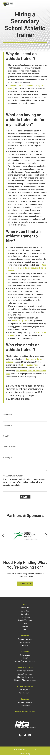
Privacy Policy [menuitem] (25, 754)
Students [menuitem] (25, 651)
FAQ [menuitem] (25, 629)
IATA (21, 750)
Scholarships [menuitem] (25, 655)
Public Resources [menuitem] (25, 693)
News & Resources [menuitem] (25, 686)
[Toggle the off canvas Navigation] (45, 4)
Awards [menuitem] (25, 645)
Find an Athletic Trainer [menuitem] (25, 712)
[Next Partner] (46, 536)
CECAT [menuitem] (25, 658)
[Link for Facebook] (20, 735)
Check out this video (29, 365)
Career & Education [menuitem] (25, 667)
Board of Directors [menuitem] (25, 620)
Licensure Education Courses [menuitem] (25, 680)
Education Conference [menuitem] (25, 677)
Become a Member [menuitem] (25, 639)
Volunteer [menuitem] (25, 626)
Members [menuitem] (25, 636)
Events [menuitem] (25, 623)
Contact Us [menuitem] (25, 611)
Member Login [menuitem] (25, 642)
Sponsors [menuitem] (25, 699)
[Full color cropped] (9, 4)
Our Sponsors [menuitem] (25, 706)
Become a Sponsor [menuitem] (25, 702)
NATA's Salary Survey (20, 321)
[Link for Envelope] (30, 735)
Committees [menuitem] (25, 617)
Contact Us (25, 584)
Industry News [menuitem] (25, 690)
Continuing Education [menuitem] (25, 671)
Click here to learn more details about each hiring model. (27, 268)
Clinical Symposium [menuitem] (25, 674)
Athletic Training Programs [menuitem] (25, 661)
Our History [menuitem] (25, 614)
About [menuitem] (25, 604)
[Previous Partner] (3, 536)
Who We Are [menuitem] (25, 608)
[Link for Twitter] (25, 735)
